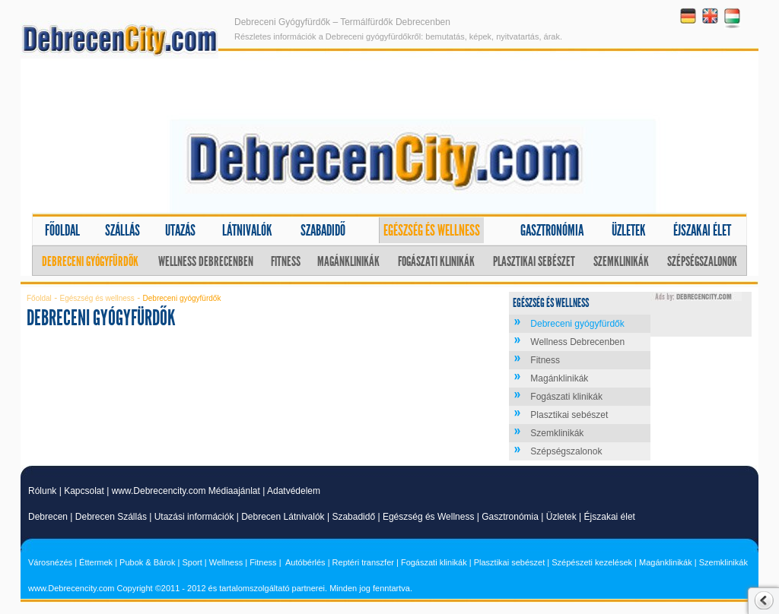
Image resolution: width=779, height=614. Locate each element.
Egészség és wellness (431, 230)
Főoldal (62, 230)
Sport (192, 562)
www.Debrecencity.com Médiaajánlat (186, 491)
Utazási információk (194, 516)
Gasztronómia (551, 230)
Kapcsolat (84, 491)
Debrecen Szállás (111, 516)
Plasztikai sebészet (534, 261)
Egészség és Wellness (429, 516)
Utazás (180, 230)
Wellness (226, 562)
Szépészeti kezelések (592, 562)
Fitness (285, 261)
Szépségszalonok (702, 261)
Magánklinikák (348, 261)
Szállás (122, 230)
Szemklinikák (621, 261)
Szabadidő (322, 230)
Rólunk (42, 491)
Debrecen (48, 516)
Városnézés (50, 562)
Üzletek (629, 230)
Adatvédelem (293, 491)
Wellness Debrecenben (205, 261)
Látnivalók (247, 230)
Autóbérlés (305, 562)
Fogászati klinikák (436, 261)
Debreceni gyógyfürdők (90, 261)
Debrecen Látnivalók (282, 516)
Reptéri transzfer (363, 562)
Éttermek (96, 562)
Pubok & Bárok (147, 562)
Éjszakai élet (702, 230)
